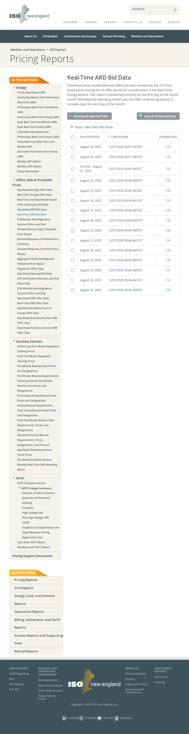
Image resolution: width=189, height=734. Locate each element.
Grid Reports (23, 588)
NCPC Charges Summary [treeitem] (36, 488)
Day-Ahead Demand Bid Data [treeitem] (34, 273)
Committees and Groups (80, 36)
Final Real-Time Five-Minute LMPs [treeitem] (37, 122)
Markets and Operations (147, 36)
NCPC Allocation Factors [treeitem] (31, 483)
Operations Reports (29, 612)
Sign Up (155, 22)
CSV (168, 147)
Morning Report (48, 680)
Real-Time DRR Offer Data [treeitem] (32, 303)
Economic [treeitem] (28, 507)
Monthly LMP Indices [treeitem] (29, 166)
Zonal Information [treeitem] (28, 171)
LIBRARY (90, 22)
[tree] (35, 322)
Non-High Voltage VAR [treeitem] (35, 517)
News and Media (135, 673)
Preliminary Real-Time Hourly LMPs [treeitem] (38, 117)
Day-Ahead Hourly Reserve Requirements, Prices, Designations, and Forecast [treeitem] (33, 440)
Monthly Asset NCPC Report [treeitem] (33, 547)
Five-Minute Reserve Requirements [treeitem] (38, 376)
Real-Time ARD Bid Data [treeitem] (31, 214)
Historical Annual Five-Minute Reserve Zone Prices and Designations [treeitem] (34, 385)
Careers (110, 22)
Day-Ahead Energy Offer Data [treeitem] (34, 190)
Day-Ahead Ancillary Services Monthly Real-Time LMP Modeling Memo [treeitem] (37, 464)
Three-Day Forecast (50, 690)
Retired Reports (26, 651)
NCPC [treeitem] (20, 478)
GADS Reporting (19, 673)
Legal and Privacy (136, 684)
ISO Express (57, 50)
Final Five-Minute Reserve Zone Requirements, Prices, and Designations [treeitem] (35, 425)
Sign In (174, 22)
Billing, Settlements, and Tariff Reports (37, 623)
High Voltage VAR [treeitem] (32, 512)
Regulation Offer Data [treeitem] (30, 268)
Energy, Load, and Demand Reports (34, 600)
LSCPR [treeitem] (25, 522)
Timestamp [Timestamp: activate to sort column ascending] (119, 137)
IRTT (12, 679)
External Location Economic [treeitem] (38, 493)
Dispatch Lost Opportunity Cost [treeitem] (40, 527)
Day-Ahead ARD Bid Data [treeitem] (32, 209)
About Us (31, 36)
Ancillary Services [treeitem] (29, 341)
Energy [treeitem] (21, 88)
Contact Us (161, 677)
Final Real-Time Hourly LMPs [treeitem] (34, 127)
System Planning (114, 36)
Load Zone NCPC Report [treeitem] (31, 542)
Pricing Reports (25, 580)
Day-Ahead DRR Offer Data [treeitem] (33, 298)
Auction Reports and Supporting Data (38, 639)
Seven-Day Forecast (50, 685)
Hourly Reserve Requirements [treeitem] (35, 405)
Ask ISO (14, 689)
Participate (50, 36)
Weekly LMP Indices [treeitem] (29, 161)
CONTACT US (132, 22)
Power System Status (47, 697)
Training (159, 682)
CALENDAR (70, 22)
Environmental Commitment (134, 691)
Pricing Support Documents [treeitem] (32, 556)
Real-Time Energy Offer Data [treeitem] (34, 194)
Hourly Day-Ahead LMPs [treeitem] (31, 92)
